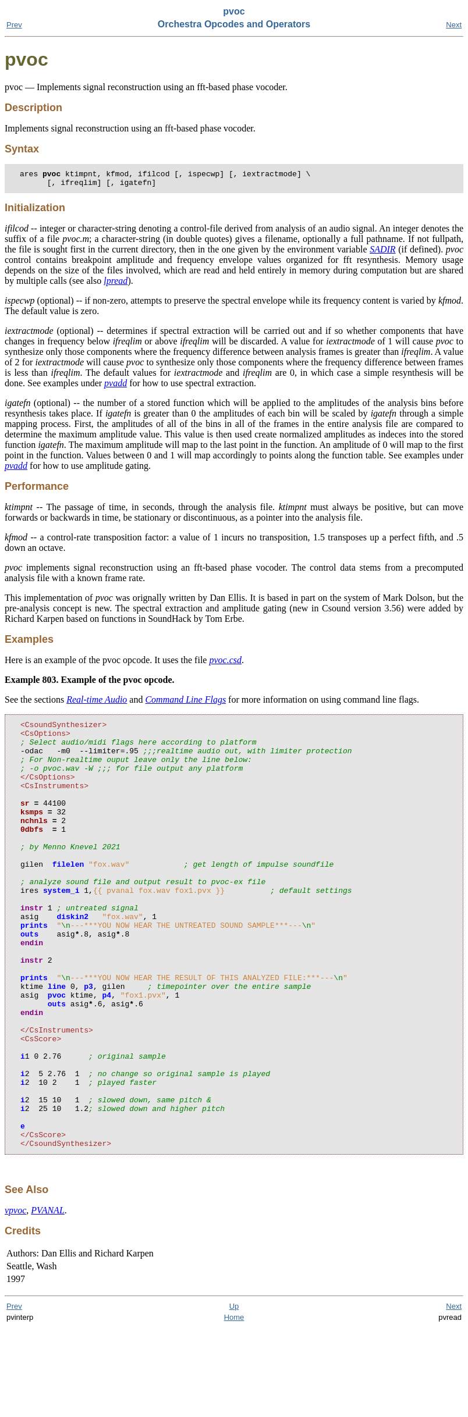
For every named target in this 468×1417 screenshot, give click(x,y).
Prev (14, 24)
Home (234, 1406)
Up (234, 1395)
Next (454, 24)
